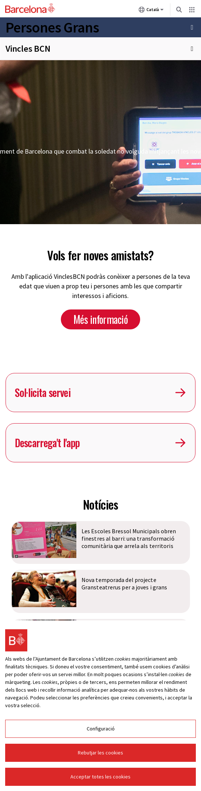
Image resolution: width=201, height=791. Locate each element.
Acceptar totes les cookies (100, 777)
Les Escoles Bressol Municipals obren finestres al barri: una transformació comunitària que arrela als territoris (129, 538)
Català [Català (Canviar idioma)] (151, 11)
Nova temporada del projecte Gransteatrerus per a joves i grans (124, 583)
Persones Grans (52, 27)
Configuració (101, 729)
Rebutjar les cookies (100, 753)
